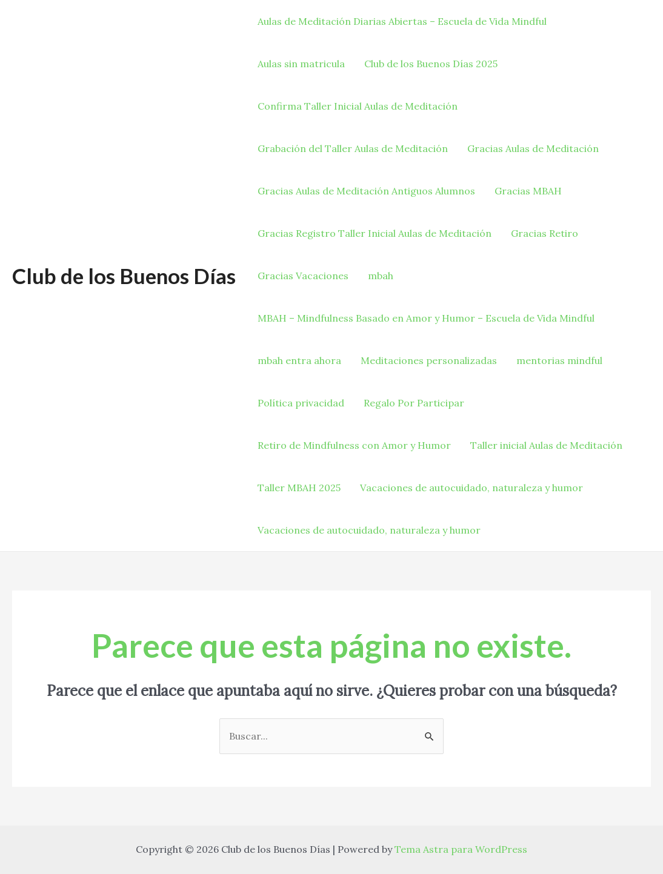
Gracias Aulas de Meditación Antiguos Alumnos (366, 191)
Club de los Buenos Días (124, 275)
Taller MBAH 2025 (299, 488)
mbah (380, 276)
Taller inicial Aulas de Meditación (546, 445)
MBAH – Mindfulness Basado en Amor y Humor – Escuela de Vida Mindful (426, 318)
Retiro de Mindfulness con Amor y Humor (354, 445)
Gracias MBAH (528, 191)
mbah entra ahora (299, 360)
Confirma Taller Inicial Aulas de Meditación (358, 106)
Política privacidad (301, 403)
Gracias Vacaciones (303, 276)
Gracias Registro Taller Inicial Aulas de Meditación (374, 233)
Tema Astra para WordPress (461, 849)
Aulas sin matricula (301, 64)
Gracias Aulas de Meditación (533, 148)
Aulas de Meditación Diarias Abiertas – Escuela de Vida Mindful (402, 21)
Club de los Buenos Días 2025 (431, 64)
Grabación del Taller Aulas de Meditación (353, 148)
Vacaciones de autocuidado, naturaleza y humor (471, 488)
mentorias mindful (559, 360)
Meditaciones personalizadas (429, 360)
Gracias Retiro (544, 233)
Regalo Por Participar (414, 403)
